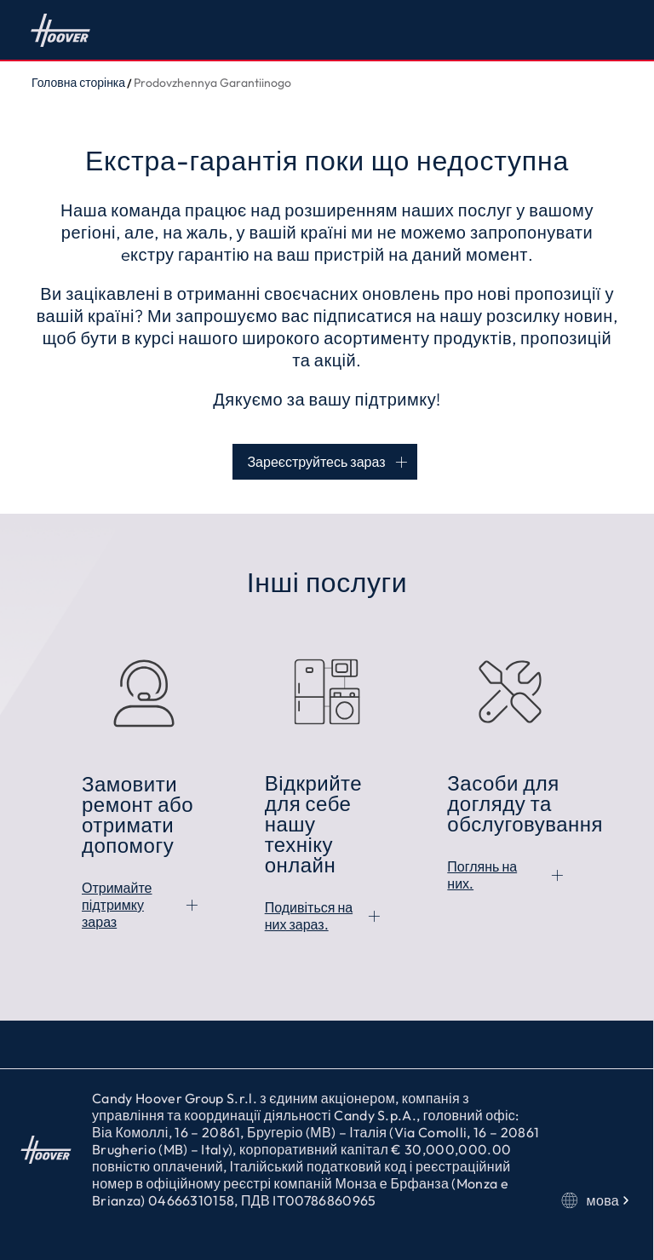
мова (597, 1200)
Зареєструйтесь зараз (316, 461)
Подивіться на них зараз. (309, 916)
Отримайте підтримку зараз (117, 904)
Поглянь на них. (482, 875)
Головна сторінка (60, 30)
